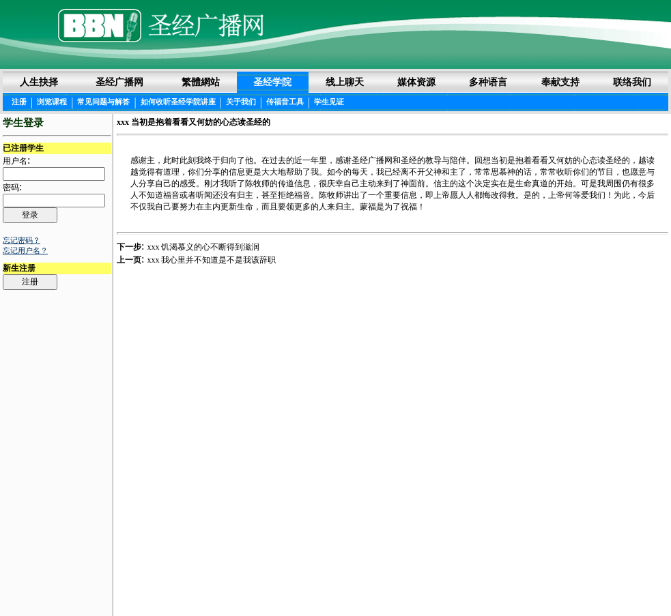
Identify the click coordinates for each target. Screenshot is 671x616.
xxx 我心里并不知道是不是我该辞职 (211, 260)
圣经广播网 (119, 81)
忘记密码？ (21, 240)
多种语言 (488, 81)
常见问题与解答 (103, 102)
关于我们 (241, 102)
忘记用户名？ (25, 250)
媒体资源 (416, 81)
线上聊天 (345, 81)
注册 (19, 102)
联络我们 (632, 81)
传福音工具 (285, 102)
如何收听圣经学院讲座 (178, 102)
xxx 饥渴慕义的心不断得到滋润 (203, 247)
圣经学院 (272, 81)
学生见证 (329, 102)
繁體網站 (201, 81)
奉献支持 (560, 81)
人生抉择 (39, 81)
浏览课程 (52, 102)
